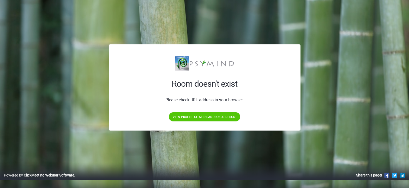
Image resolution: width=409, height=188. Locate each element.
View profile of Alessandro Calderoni (204, 117)
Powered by (39, 180)
